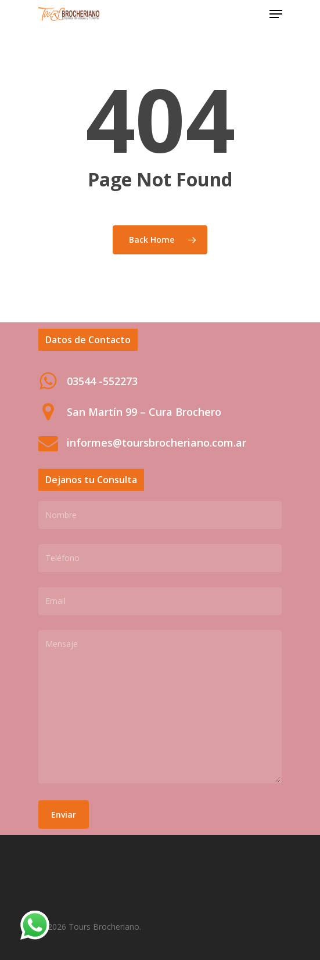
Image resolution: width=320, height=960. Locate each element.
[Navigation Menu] (275, 14)
